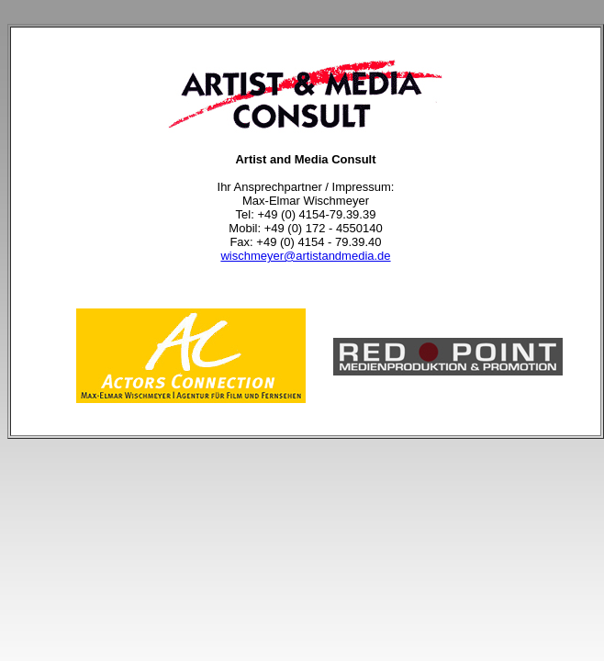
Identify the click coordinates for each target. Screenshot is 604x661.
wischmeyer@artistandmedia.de (305, 256)
